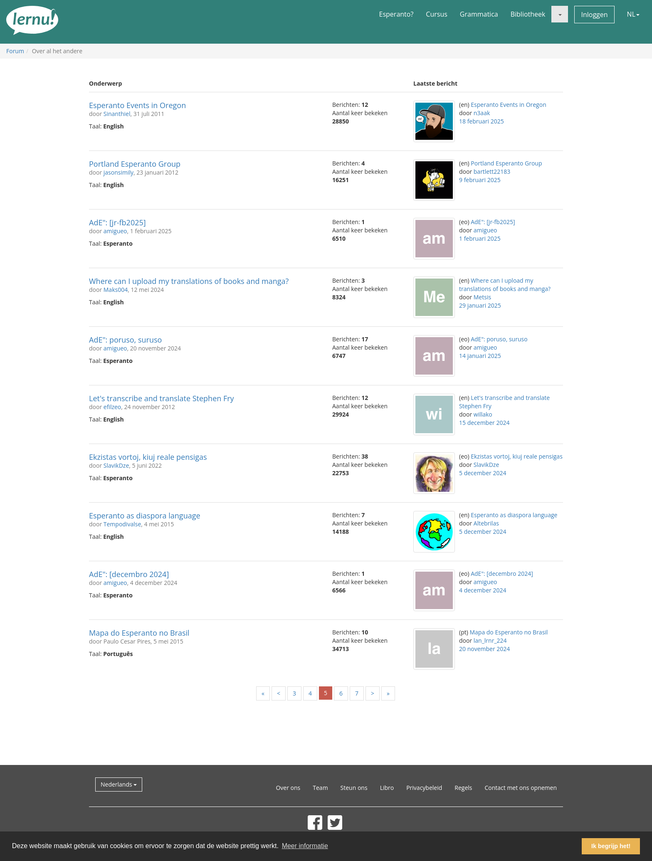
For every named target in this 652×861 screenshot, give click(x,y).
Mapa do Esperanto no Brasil (139, 633)
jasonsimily (118, 172)
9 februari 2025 (480, 180)
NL (633, 14)
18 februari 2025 (481, 121)
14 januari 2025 (480, 356)
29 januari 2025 (480, 305)
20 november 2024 (484, 649)
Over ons (288, 788)
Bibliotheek (528, 14)
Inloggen (594, 14)
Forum (15, 51)
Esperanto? (396, 14)
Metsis (482, 297)
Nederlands (119, 784)
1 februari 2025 (480, 238)
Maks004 (116, 290)
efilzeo (112, 407)
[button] (559, 14)
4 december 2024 (482, 590)
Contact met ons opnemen (520, 788)
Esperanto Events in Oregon (137, 105)
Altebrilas (486, 523)
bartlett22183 (492, 171)
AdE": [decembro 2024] (129, 574)
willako (483, 414)
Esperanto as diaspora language (144, 516)
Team (320, 788)
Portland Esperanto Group (134, 164)
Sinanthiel (117, 114)
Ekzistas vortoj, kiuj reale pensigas (148, 457)
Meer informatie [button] (305, 845)
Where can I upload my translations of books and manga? (189, 281)
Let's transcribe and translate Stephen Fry (161, 398)
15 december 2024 (484, 423)
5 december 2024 (482, 473)
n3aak (482, 113)
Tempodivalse (122, 524)
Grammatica (479, 14)
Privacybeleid (424, 788)
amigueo (115, 231)
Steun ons (354, 788)
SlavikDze (116, 465)
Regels (463, 788)
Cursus (436, 14)
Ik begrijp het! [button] (610, 846)
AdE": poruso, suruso (125, 340)
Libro (387, 788)
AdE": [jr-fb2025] (117, 222)
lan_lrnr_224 (490, 640)
